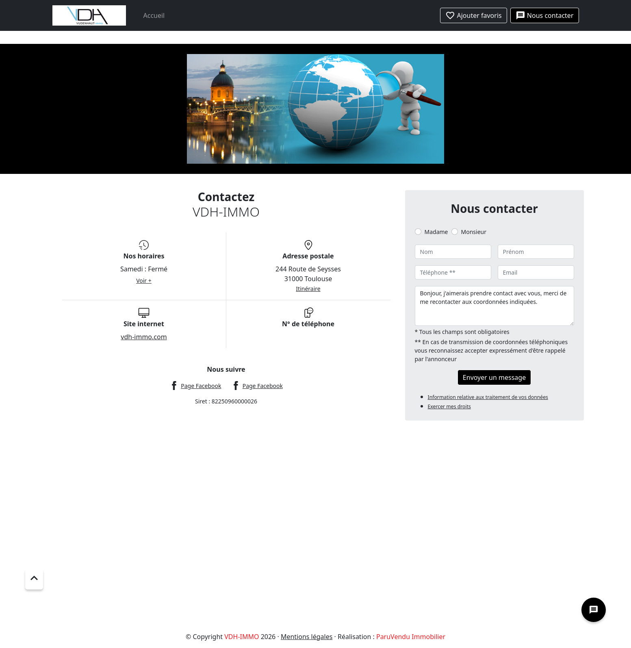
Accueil (154, 15)
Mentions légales (307, 636)
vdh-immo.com (144, 336)
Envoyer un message (494, 377)
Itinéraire (308, 289)
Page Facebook (201, 386)
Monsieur (473, 232)
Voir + (144, 280)
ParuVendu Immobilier (410, 636)
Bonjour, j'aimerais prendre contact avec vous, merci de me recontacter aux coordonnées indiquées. (494, 306)
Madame (436, 232)
